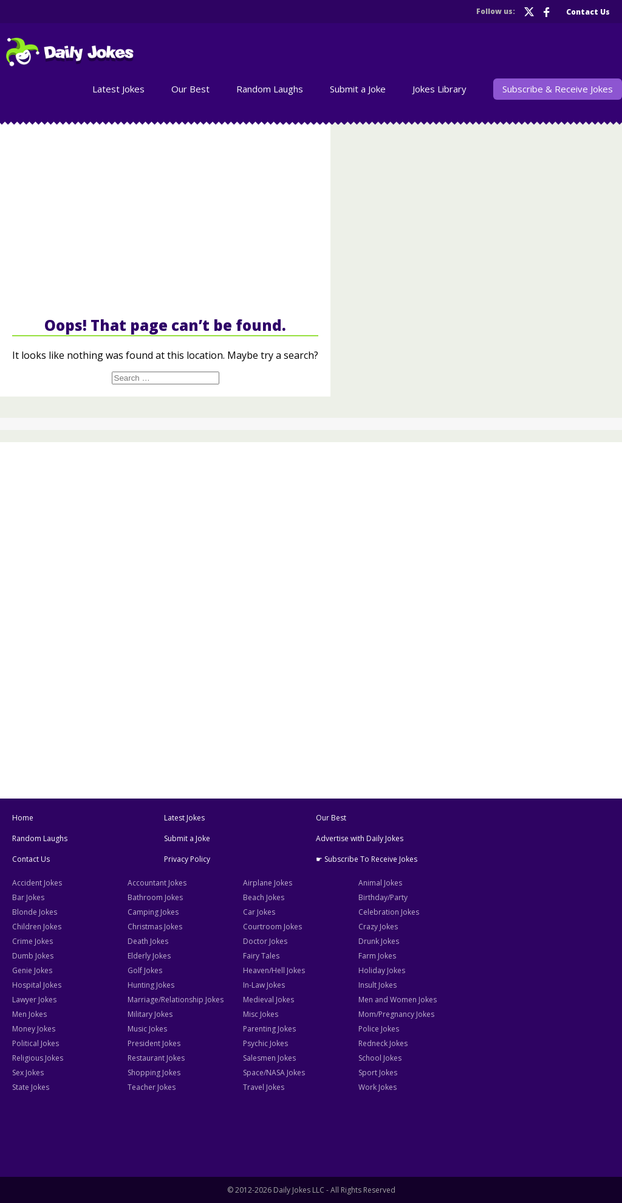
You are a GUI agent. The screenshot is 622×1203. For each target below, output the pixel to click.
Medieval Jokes (268, 999)
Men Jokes (29, 1014)
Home (22, 818)
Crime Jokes (32, 941)
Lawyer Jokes (34, 999)
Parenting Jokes (269, 1029)
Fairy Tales (261, 956)
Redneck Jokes (383, 1043)
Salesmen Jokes (269, 1058)
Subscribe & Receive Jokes (557, 89)
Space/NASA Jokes (274, 1072)
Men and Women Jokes (397, 999)
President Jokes (154, 1043)
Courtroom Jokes (272, 926)
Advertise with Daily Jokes (359, 838)
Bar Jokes (28, 897)
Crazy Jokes (378, 926)
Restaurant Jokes (156, 1058)
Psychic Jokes (265, 1043)
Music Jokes (147, 1029)
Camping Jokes (153, 912)
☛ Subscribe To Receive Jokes (366, 859)
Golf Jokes (145, 970)
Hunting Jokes (151, 985)
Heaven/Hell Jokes (274, 970)
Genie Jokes (32, 970)
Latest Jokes (118, 89)
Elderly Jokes (149, 956)
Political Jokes (35, 1043)
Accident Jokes (37, 883)
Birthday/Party (383, 897)
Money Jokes (33, 1029)
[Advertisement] (165, 218)
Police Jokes (378, 1029)
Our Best (190, 89)
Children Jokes (36, 926)
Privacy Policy (187, 859)
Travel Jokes (263, 1087)
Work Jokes (377, 1087)
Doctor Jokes (265, 941)
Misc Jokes (260, 1014)
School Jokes (380, 1058)
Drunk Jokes (378, 941)
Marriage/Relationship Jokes (176, 999)
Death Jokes (148, 941)
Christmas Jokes (155, 926)
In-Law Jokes (264, 985)
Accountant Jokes (157, 883)
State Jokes (30, 1087)
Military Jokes (150, 1014)
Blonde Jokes (34, 912)
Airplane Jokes (267, 883)
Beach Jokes (263, 897)
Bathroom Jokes (155, 897)
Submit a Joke (358, 89)
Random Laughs (269, 89)
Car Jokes (259, 912)
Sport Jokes (377, 1072)
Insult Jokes (377, 985)
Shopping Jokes (154, 1072)
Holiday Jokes (381, 970)
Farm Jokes (377, 956)
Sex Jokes (28, 1072)
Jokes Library (439, 89)
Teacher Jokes (152, 1087)
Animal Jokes (380, 883)
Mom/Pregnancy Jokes (396, 1014)
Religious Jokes (37, 1058)
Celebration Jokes (388, 912)
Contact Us (588, 12)
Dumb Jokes (32, 956)
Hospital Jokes (36, 985)
